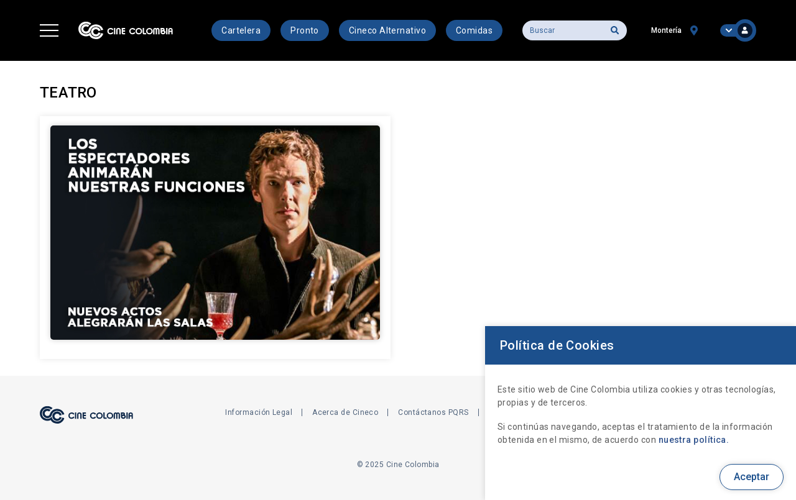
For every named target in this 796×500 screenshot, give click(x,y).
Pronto (304, 30)
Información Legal (258, 412)
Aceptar (751, 477)
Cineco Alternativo (387, 30)
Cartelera (241, 30)
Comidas (474, 30)
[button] (49, 30)
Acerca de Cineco (345, 412)
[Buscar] (574, 30)
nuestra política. (694, 440)
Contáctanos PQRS (433, 412)
